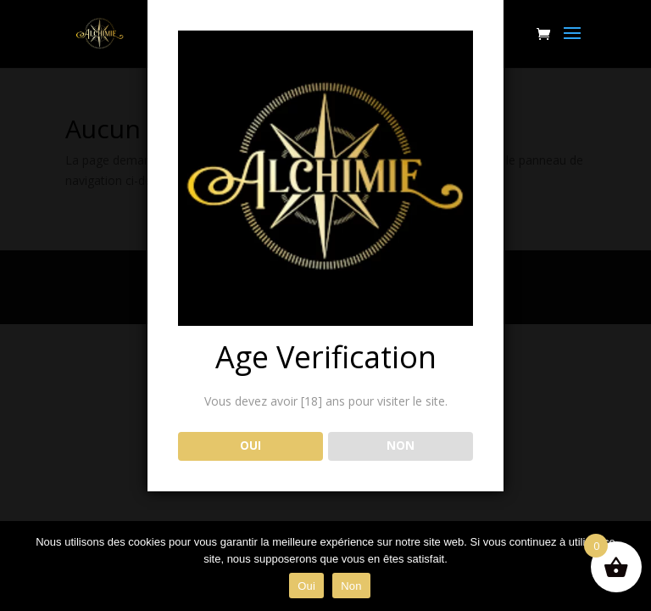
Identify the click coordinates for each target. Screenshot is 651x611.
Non (351, 586)
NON (401, 445)
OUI (250, 445)
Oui (306, 586)
